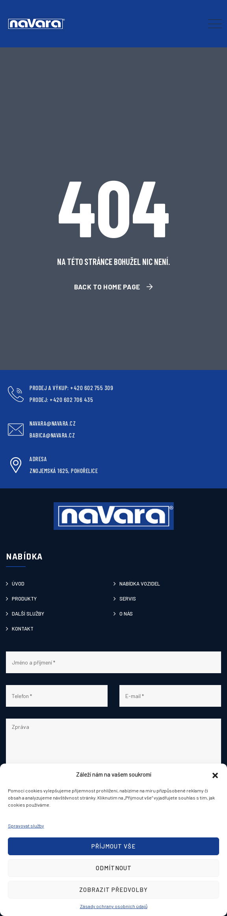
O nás (126, 613)
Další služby (28, 613)
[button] (215, 774)
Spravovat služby (26, 825)
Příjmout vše (113, 846)
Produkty (24, 598)
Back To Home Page (107, 287)
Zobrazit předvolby (113, 889)
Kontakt (22, 628)
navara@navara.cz (53, 423)
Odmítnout (114, 867)
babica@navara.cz (52, 435)
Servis (127, 598)
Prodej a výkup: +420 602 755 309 (71, 387)
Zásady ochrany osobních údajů (113, 906)
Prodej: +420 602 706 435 (61, 399)
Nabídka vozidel (139, 583)
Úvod (18, 583)
